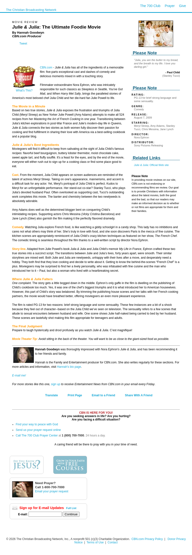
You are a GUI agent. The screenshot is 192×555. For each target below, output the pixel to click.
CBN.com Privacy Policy (147, 539)
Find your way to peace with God (37, 424)
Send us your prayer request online (38, 430)
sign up (55, 384)
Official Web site (151, 165)
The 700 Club (150, 6)
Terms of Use (95, 542)
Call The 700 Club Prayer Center (37, 435)
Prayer (170, 6)
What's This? (24, 89)
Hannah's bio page (69, 366)
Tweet (23, 43)
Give (182, 6)
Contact (113, 542)
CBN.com (46, 67)
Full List (71, 508)
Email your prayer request (51, 491)
